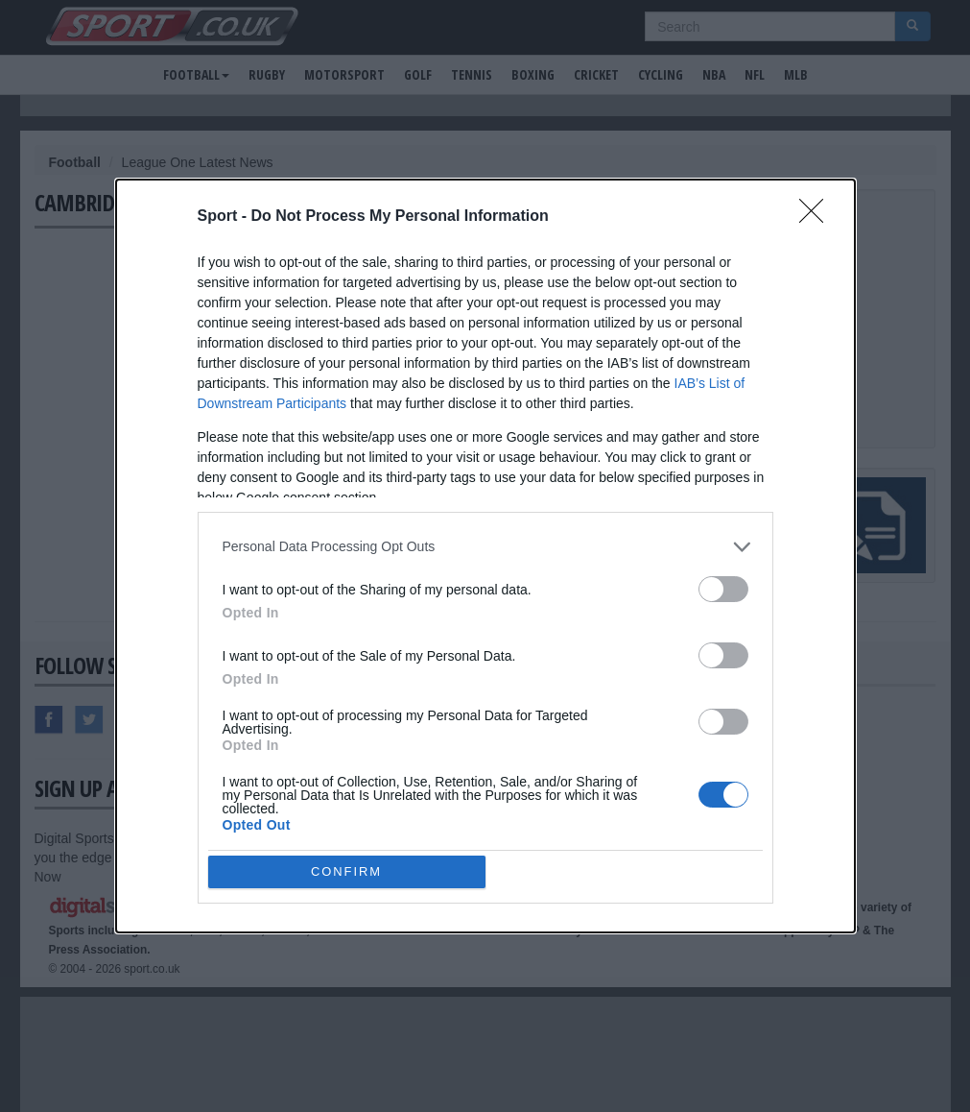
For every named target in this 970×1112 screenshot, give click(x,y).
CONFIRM (347, 872)
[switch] (723, 589)
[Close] (817, 217)
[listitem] (485, 547)
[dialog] (485, 556)
